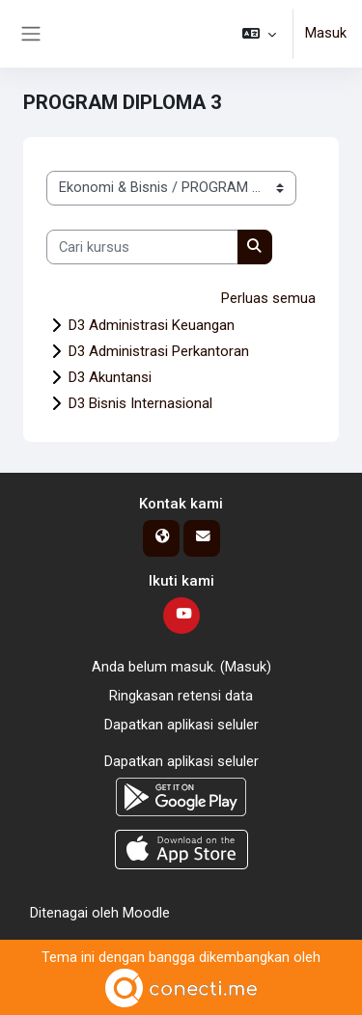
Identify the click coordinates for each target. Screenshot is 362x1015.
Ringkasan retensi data (181, 695)
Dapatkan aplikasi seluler (181, 724)
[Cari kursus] (142, 247)
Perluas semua (268, 298)
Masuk (326, 32)
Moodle (146, 912)
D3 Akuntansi (110, 377)
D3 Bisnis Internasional (140, 403)
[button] (259, 34)
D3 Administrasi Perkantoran (159, 351)
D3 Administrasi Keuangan (152, 325)
